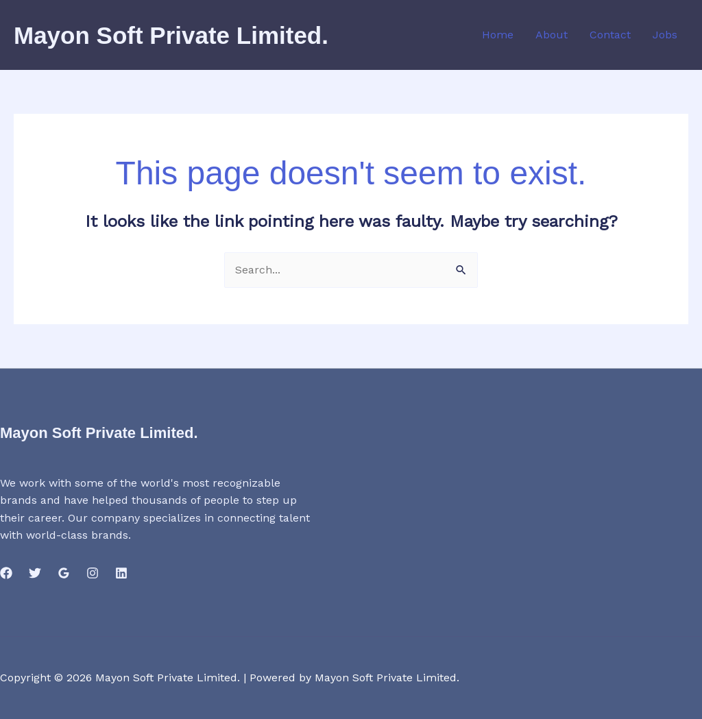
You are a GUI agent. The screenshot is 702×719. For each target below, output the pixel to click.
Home (497, 34)
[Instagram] (92, 573)
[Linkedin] (121, 573)
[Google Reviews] (64, 573)
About (551, 34)
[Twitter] (35, 573)
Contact (610, 34)
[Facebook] (6, 573)
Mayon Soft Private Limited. (171, 35)
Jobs (665, 34)
